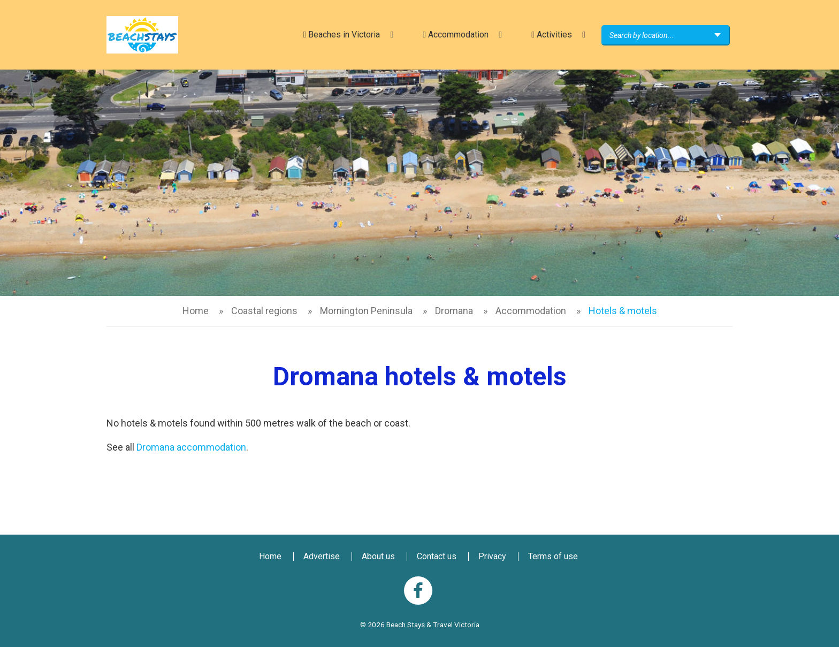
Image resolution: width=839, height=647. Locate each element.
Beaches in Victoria (341, 34)
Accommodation (456, 34)
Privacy (492, 556)
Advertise (321, 556)
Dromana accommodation (191, 447)
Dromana (454, 310)
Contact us (436, 556)
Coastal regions (264, 310)
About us (378, 556)
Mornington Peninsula (366, 310)
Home (195, 310)
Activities (551, 34)
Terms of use (553, 556)
